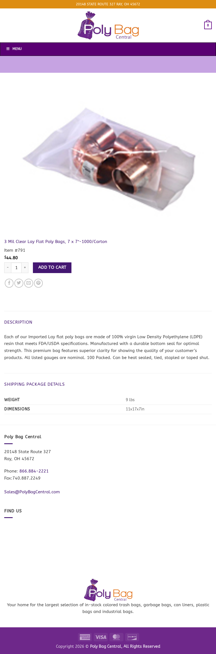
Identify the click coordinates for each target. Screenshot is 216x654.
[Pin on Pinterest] (38, 283)
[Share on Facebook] (9, 283)
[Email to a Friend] (28, 283)
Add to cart (52, 267)
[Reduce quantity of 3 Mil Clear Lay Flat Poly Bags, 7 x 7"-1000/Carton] (7, 267)
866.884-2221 (34, 471)
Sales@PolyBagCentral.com (32, 491)
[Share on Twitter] (18, 283)
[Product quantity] (16, 267)
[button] (208, 25)
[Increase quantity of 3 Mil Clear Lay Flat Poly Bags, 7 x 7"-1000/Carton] (25, 267)
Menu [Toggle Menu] (14, 49)
